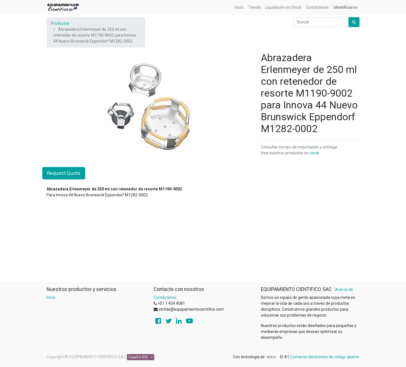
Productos (60, 23)
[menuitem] (239, 7)
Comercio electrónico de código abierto (324, 357)
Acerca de (344, 289)
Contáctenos (165, 297)
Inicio (51, 297)
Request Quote (63, 173)
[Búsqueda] (353, 22)
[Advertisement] (203, 242)
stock (314, 153)
